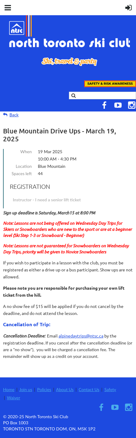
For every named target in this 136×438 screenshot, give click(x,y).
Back (14, 114)
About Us (65, 389)
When (26, 151)
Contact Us (89, 389)
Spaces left (22, 173)
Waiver (13, 397)
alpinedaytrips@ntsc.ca (81, 335)
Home (8, 389)
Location (24, 166)
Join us (25, 389)
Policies (44, 389)
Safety (110, 389)
